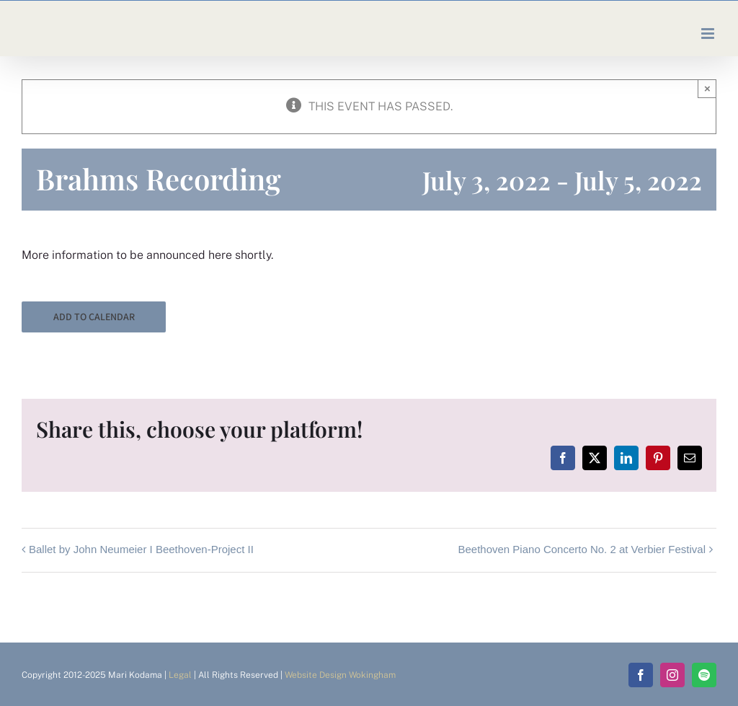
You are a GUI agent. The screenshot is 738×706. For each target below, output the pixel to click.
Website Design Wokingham (340, 675)
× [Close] (707, 88)
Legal (180, 675)
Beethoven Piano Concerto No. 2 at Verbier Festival (582, 549)
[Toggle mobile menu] (708, 33)
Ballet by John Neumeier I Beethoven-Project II (141, 549)
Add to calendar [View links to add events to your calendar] (94, 317)
